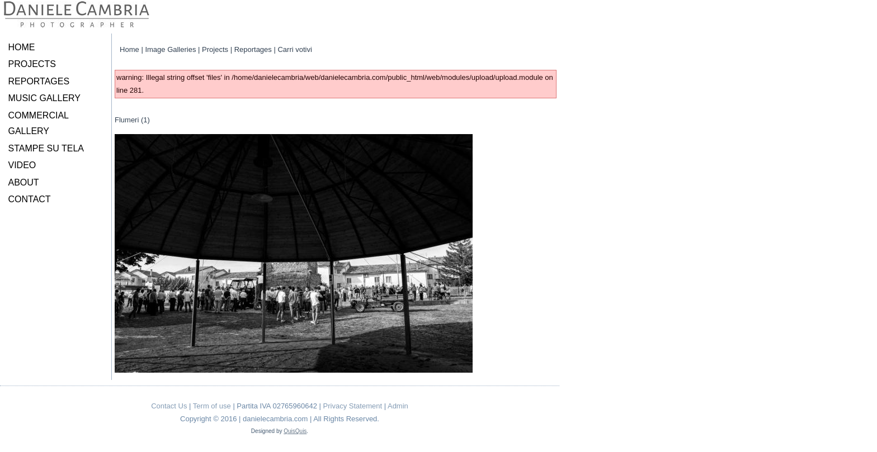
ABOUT (23, 182)
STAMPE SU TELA (46, 148)
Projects (215, 49)
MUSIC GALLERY (44, 98)
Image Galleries (170, 49)
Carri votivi (294, 49)
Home (129, 49)
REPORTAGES (39, 81)
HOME (21, 47)
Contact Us (169, 406)
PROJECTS (32, 64)
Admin (398, 406)
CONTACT (29, 199)
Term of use (212, 406)
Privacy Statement (353, 406)
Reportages (253, 49)
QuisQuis (295, 431)
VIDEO (22, 165)
